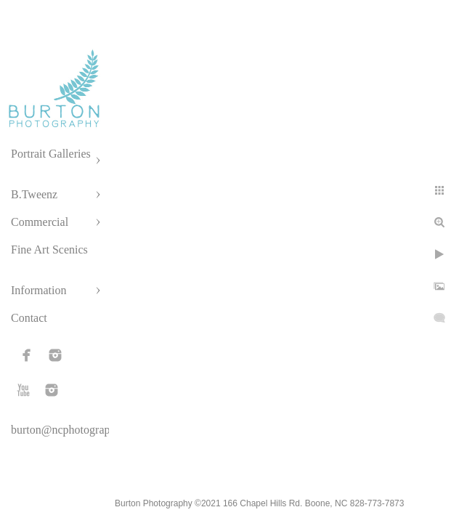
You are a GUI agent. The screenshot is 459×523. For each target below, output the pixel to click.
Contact (29, 318)
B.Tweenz (34, 194)
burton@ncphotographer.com (79, 429)
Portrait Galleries (51, 153)
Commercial (39, 222)
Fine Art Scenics (49, 249)
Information (38, 290)
